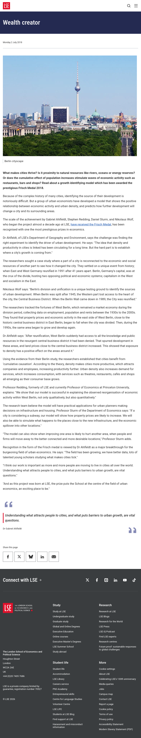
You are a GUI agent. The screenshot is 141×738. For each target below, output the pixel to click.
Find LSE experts (107, 636)
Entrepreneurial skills (63, 694)
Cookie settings (107, 669)
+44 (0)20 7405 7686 (14, 676)
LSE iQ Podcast (107, 631)
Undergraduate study (63, 616)
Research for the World (111, 621)
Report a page (106, 704)
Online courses (60, 636)
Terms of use (106, 714)
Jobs (101, 689)
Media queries (106, 684)
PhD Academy (60, 689)
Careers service (61, 684)
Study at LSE (59, 611)
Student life (58, 669)
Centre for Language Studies (67, 699)
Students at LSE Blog (63, 714)
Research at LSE (107, 611)
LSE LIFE (57, 709)
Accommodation (61, 674)
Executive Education (63, 631)
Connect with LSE (22, 580)
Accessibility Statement (111, 724)
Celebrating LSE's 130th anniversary (117, 679)
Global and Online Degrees (66, 626)
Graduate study (60, 621)
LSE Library (58, 679)
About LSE (104, 674)
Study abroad (59, 651)
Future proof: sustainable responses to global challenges (117, 648)
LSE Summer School (63, 646)
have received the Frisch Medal (91, 224)
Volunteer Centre (61, 704)
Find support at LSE (63, 719)
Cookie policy (106, 709)
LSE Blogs (104, 616)
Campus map (106, 694)
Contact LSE (105, 699)
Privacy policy (106, 719)
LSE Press (104, 626)
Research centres (108, 641)
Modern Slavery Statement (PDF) (116, 729)
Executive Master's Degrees (67, 641)
